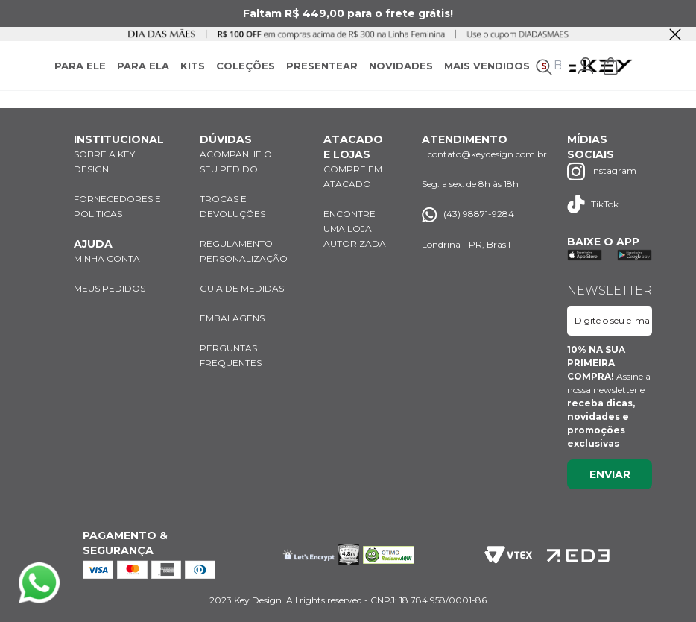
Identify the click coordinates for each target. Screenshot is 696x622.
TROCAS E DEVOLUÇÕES (232, 206)
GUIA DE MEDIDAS (242, 288)
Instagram (601, 171)
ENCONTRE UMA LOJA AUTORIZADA (354, 228)
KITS (192, 66)
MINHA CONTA (107, 258)
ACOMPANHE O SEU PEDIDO (236, 161)
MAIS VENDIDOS (487, 66)
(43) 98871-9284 (468, 214)
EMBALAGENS (232, 318)
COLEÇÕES (245, 66)
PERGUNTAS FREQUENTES (231, 355)
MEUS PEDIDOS (109, 288)
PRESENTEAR (322, 66)
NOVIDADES (401, 66)
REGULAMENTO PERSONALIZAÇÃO (244, 251)
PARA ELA (143, 66)
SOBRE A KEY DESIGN (104, 161)
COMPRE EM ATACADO (352, 176)
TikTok (593, 204)
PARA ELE (80, 66)
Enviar (609, 474)
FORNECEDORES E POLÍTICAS (117, 206)
